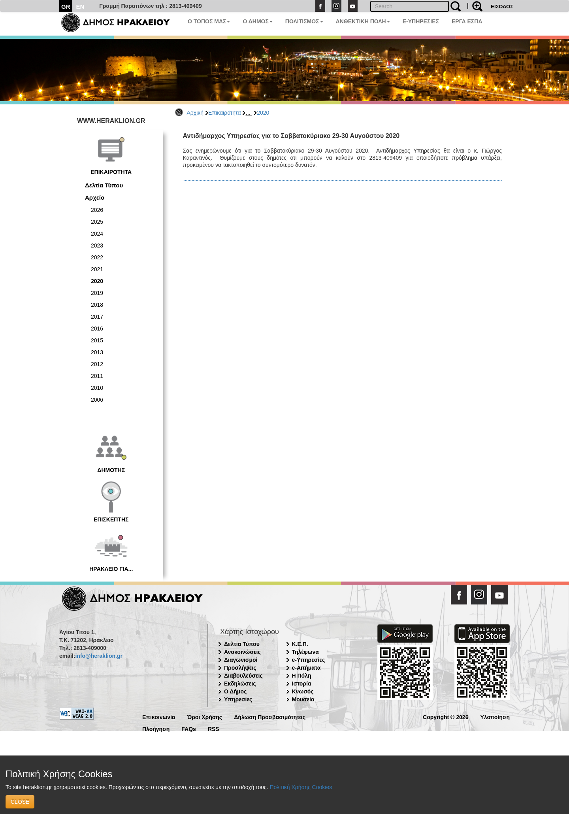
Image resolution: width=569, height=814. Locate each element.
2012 (97, 364)
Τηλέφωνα (305, 652)
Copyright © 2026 (445, 716)
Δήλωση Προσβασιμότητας (269, 716)
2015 (97, 340)
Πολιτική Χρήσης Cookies (300, 787)
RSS (213, 728)
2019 (97, 293)
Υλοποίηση (495, 716)
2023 (97, 245)
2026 (97, 210)
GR (65, 6)
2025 (97, 222)
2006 (97, 400)
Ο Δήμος (235, 691)
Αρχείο (94, 197)
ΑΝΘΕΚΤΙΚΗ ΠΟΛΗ (363, 21)
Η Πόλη (301, 675)
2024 (97, 233)
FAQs (188, 728)
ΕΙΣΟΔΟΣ (502, 6)
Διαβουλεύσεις (243, 675)
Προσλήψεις (240, 668)
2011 (97, 376)
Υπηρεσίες (238, 699)
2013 (97, 352)
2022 (97, 257)
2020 (263, 113)
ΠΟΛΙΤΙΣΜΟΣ (304, 21)
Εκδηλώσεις (240, 683)
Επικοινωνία (158, 716)
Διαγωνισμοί (240, 660)
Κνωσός (303, 691)
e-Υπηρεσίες (308, 660)
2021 (97, 269)
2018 (97, 305)
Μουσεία (303, 699)
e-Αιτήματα (306, 668)
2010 (97, 388)
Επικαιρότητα (224, 113)
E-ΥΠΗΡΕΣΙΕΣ (421, 21)
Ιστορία (301, 683)
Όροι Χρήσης (204, 716)
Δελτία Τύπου (104, 185)
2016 (97, 328)
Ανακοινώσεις (242, 652)
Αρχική (195, 113)
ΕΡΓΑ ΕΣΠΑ (467, 21)
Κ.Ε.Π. (300, 644)
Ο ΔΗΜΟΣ (257, 21)
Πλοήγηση (156, 728)
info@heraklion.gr (98, 656)
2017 (97, 317)
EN (80, 6)
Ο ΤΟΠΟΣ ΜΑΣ (209, 21)
